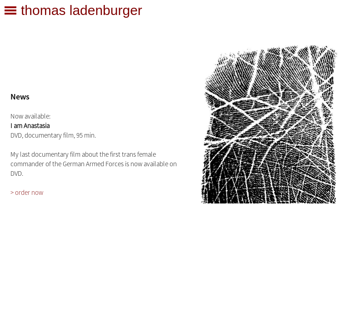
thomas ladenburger (81, 10)
